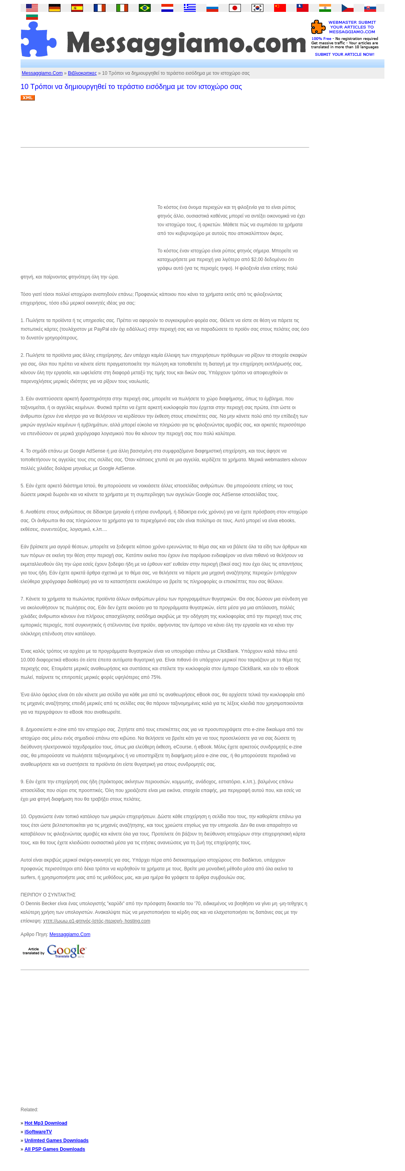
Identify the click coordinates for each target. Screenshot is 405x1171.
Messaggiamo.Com (42, 73)
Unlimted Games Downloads (57, 1140)
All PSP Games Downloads (55, 1149)
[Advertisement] (164, 127)
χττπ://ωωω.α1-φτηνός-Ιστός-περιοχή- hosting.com (96, 921)
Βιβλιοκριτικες (82, 73)
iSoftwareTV (38, 1132)
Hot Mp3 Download (46, 1123)
